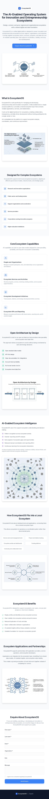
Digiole (31, 793)
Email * (7, 743)
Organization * (9, 751)
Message (7, 765)
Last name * (8, 736)
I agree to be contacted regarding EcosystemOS (19, 776)
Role (6, 758)
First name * (8, 729)
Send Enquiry (24, 781)
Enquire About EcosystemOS (24, 46)
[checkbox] (5, 776)
